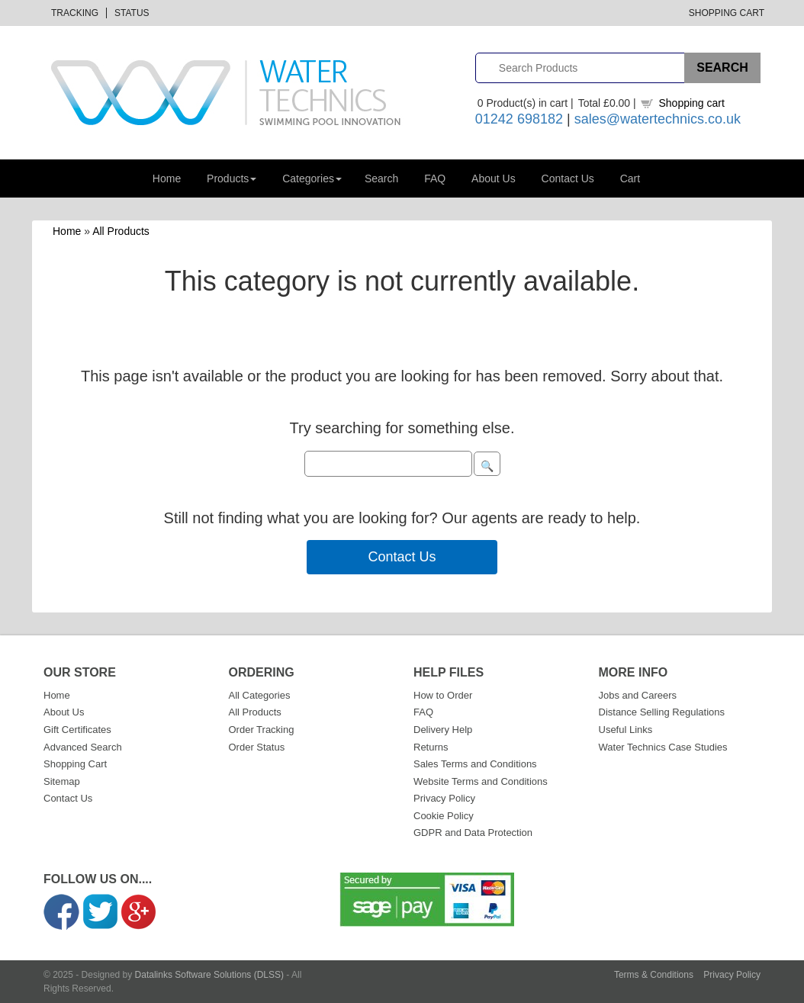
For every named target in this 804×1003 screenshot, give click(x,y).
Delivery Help (442, 729)
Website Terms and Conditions (480, 781)
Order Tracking (261, 729)
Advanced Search (82, 747)
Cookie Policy (443, 815)
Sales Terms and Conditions (475, 764)
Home (167, 178)
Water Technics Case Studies (663, 747)
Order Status (257, 747)
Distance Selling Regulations (662, 712)
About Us (493, 178)
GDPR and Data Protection (472, 832)
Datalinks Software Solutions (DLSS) (209, 974)
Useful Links (626, 729)
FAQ (434, 178)
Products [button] (231, 178)
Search (381, 178)
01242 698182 (519, 119)
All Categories (260, 695)
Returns (431, 747)
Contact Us (568, 178)
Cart (630, 178)
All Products (121, 231)
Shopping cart (691, 103)
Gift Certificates (77, 729)
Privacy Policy (444, 798)
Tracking (74, 13)
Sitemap (61, 781)
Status (132, 13)
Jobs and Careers (638, 695)
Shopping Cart (726, 13)
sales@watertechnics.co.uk (657, 119)
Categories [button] (312, 178)
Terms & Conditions (653, 974)
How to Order (442, 695)
